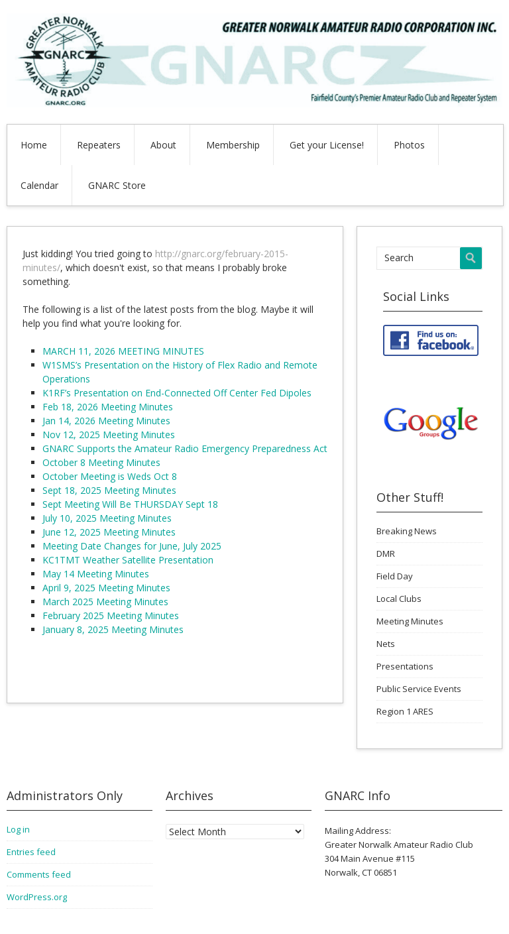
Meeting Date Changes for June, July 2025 (131, 546)
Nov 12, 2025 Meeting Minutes (108, 434)
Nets (385, 644)
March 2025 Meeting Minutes (105, 601)
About (163, 145)
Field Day (394, 576)
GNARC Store (117, 185)
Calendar (39, 185)
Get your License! (327, 145)
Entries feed (31, 852)
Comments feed (39, 874)
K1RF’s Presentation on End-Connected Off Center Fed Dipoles (176, 392)
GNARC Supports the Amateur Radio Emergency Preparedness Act (184, 448)
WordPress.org (37, 897)
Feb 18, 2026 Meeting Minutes (107, 406)
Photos (409, 145)
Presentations (404, 666)
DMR (385, 553)
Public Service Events (418, 689)
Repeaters (99, 145)
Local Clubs (399, 599)
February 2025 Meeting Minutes (110, 615)
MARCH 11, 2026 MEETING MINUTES (123, 351)
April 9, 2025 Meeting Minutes (106, 587)
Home (34, 145)
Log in (18, 829)
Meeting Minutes (409, 621)
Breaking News (406, 531)
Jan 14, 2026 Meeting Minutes (106, 420)
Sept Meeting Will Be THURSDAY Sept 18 (130, 504)
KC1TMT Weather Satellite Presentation (127, 560)
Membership (233, 145)
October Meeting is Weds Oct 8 (109, 476)
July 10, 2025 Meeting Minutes (107, 518)
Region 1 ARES (404, 711)
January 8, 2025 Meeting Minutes (113, 629)
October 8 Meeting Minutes (101, 462)
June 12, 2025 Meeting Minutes (109, 532)
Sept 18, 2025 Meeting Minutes (109, 490)
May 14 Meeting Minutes (95, 573)
